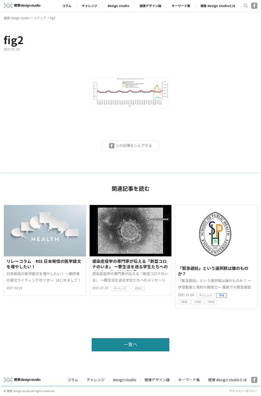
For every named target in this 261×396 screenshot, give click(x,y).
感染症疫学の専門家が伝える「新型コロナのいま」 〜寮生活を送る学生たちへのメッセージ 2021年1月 (130, 265)
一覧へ (130, 344)
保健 (184, 302)
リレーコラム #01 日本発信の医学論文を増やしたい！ (43, 264)
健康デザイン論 (150, 6)
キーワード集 (181, 6)
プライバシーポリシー (243, 391)
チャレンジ (89, 6)
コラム (66, 6)
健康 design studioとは (217, 6)
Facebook (254, 6)
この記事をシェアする (134, 145)
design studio (118, 6)
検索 (245, 6)
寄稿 (221, 295)
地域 (198, 302)
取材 (139, 288)
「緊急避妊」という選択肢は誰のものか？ (213, 271)
